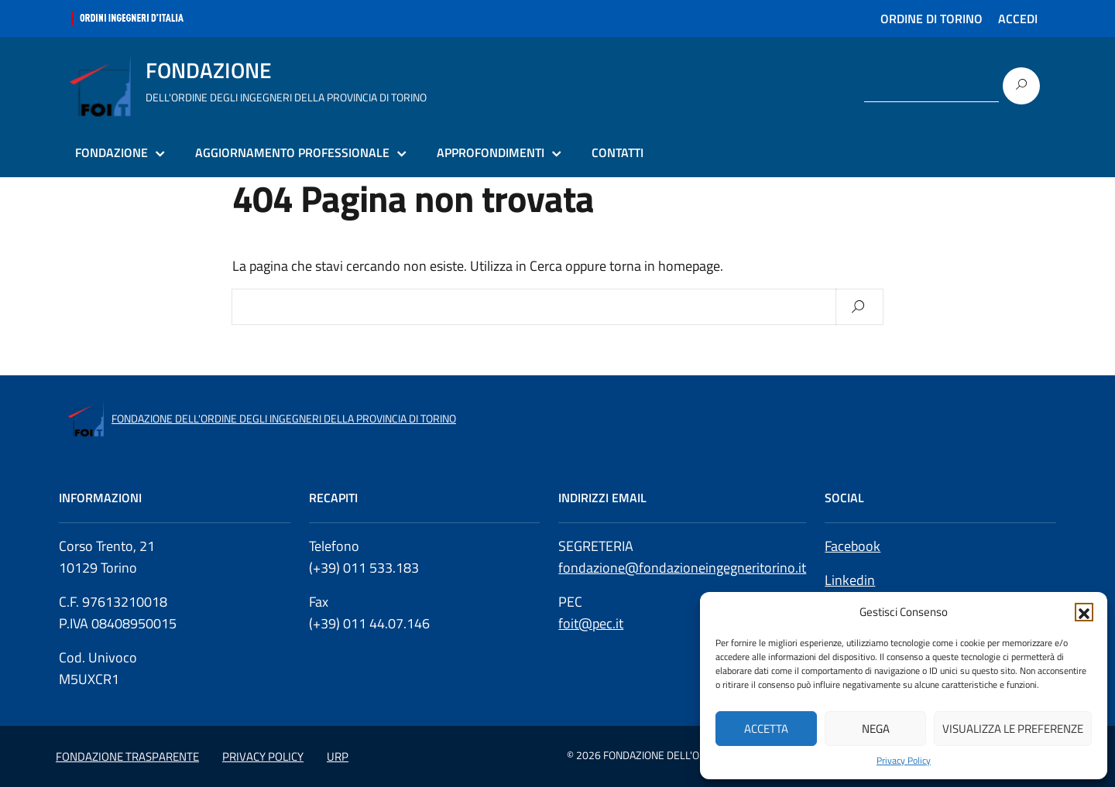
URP (337, 756)
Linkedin (850, 580)
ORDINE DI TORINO (931, 18)
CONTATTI (617, 152)
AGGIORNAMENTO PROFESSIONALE (292, 152)
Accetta (766, 728)
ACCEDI (1018, 18)
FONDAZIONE (111, 152)
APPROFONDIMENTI (490, 152)
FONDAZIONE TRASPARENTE (127, 756)
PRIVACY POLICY (263, 756)
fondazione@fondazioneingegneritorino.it (682, 567)
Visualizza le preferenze (1012, 728)
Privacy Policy (904, 761)
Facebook (852, 546)
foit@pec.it (590, 623)
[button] (1084, 612)
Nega (876, 728)
